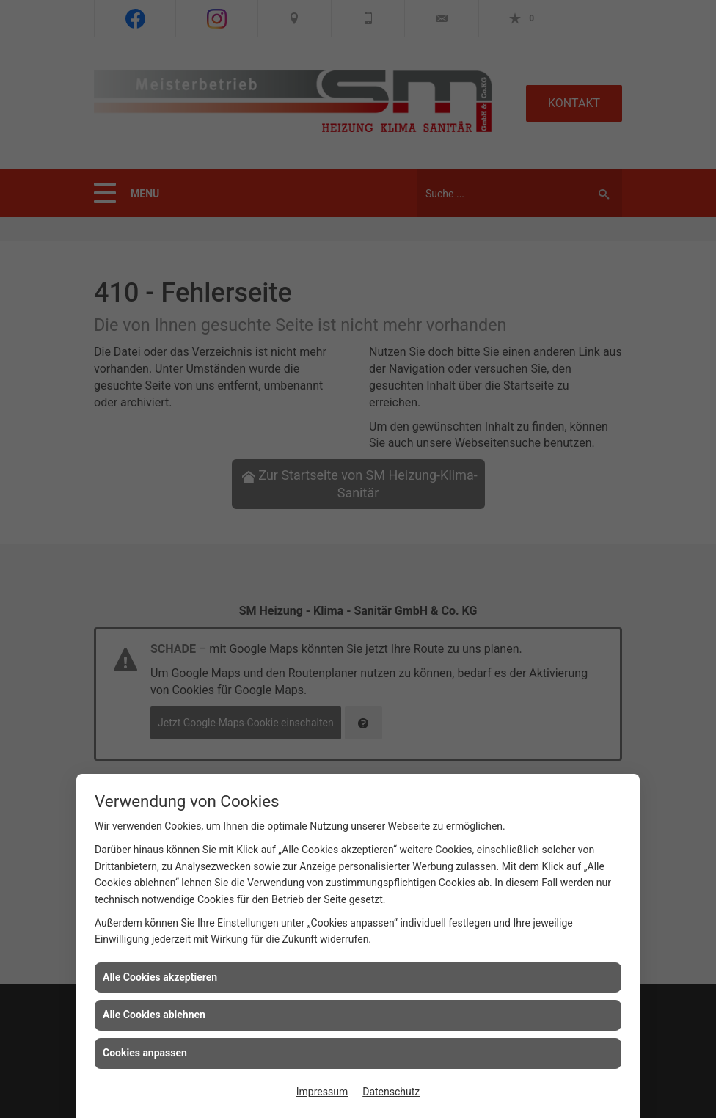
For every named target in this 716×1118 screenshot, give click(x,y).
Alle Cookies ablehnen (154, 1014)
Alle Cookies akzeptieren (160, 977)
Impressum (322, 1091)
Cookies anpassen (145, 1053)
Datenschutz (391, 1091)
